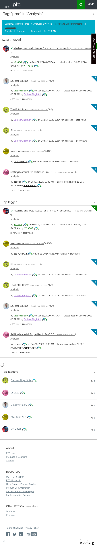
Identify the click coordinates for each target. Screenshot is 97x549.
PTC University (13, 480)
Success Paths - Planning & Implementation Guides (20, 493)
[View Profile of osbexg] (17, 182)
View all (48, 40)
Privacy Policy (32, 528)
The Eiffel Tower (29, 109)
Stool (23, 130)
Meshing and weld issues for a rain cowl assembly (53, 48)
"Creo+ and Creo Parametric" (68, 24)
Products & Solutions (16, 457)
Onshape (10, 511)
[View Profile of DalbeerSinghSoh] (32, 94)
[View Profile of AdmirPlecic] (29, 185)
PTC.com (10, 453)
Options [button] (93, 13)
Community (10, 27)
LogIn (91, 4)
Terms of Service (14, 528)
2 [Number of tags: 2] (94, 381)
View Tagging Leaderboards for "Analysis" (48, 372)
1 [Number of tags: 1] (94, 393)
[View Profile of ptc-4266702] (20, 161)
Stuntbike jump (29, 80)
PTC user (10, 515)
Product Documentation (18, 488)
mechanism (27, 151)
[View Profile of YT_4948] (18, 62)
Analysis (14, 57)
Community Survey (93, 49)
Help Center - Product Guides (21, 484)
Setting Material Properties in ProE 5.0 (42, 172)
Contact (10, 460)
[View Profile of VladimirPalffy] (21, 90)
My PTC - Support (15, 477)
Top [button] (4, 541)
